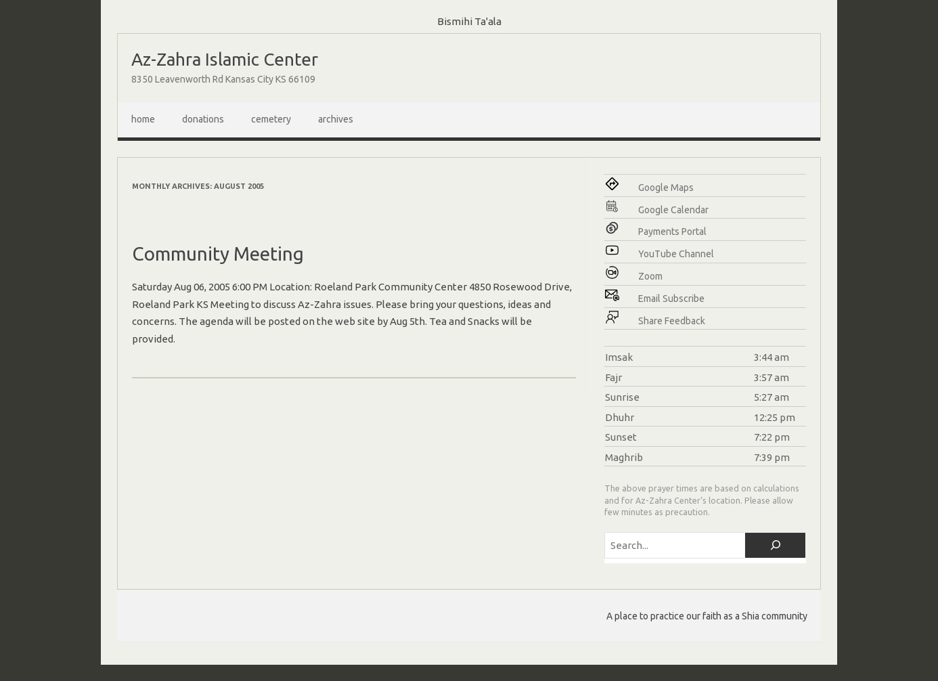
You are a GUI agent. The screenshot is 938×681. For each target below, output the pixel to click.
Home (143, 119)
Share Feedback (671, 320)
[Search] (775, 545)
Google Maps (666, 187)
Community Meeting (218, 253)
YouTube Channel (676, 253)
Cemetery (271, 119)
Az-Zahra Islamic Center (224, 59)
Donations (203, 119)
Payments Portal (672, 231)
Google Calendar (673, 209)
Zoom (650, 276)
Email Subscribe (671, 298)
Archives (335, 119)
